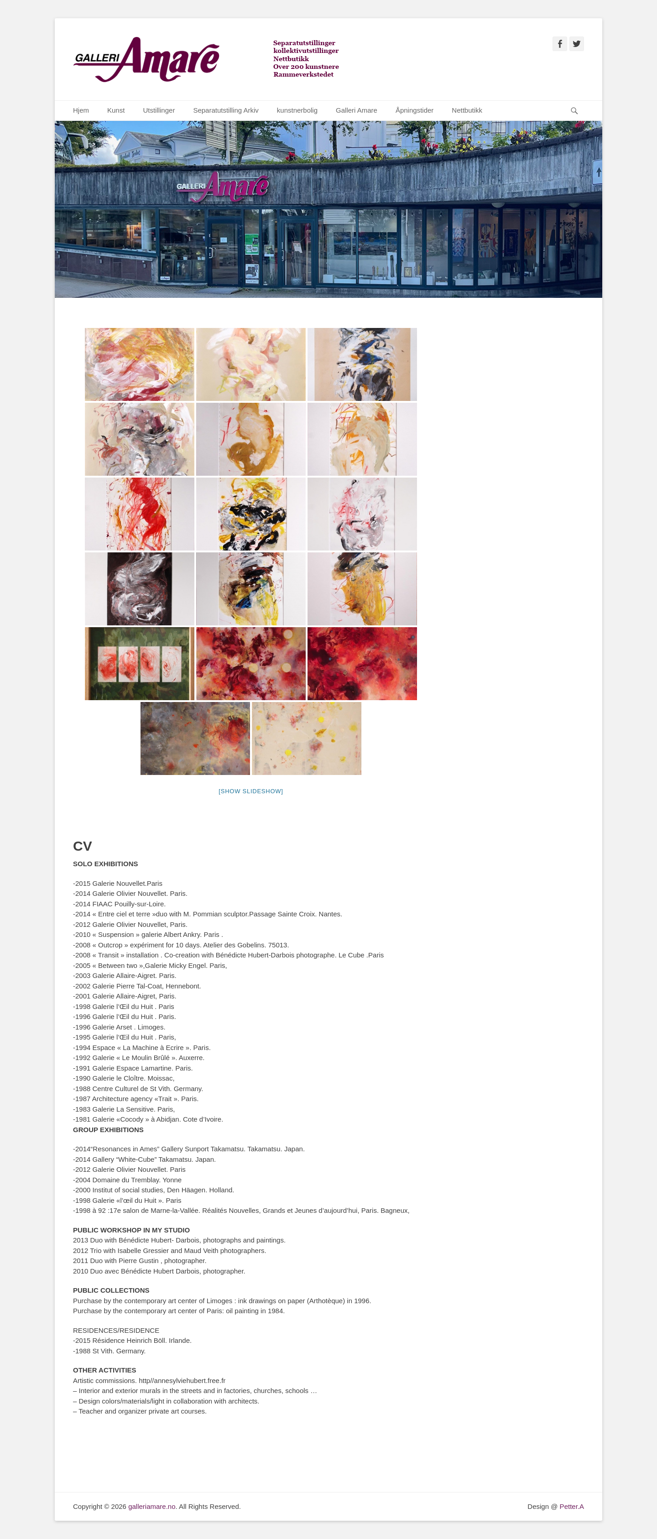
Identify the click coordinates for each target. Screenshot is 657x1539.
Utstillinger (159, 110)
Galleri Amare (356, 110)
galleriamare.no (151, 1506)
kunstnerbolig (297, 110)
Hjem (81, 110)
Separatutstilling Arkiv (225, 110)
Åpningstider (414, 110)
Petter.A (571, 1506)
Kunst (116, 110)
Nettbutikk (467, 110)
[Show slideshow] (251, 791)
